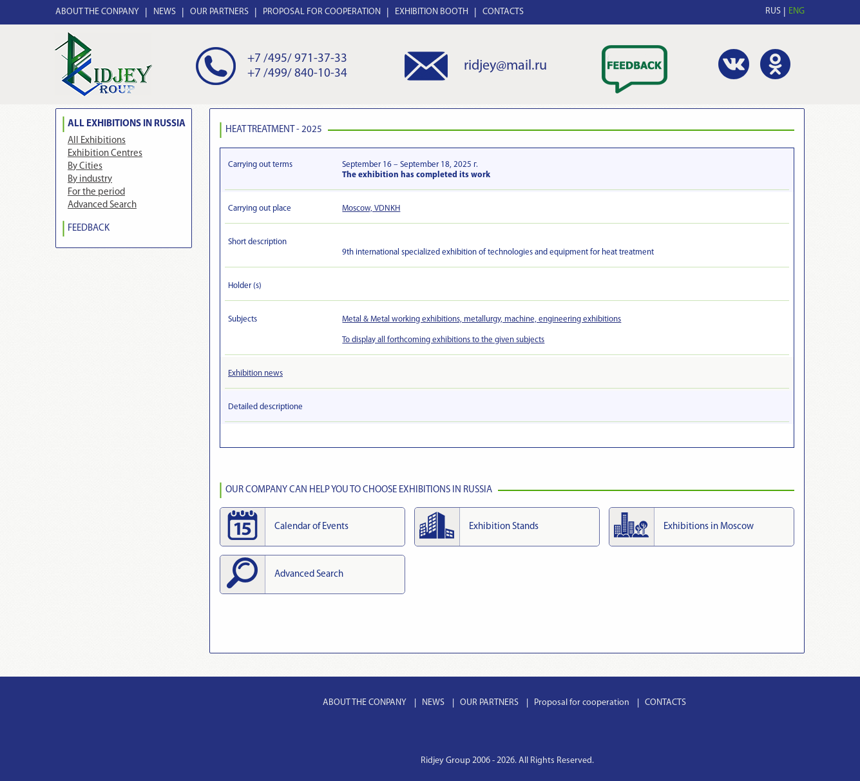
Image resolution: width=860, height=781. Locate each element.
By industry (90, 179)
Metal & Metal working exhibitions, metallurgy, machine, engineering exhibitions (481, 319)
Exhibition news (255, 373)
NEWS (164, 12)
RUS (773, 11)
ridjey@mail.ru (505, 66)
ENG (796, 11)
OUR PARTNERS (219, 12)
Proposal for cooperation (581, 703)
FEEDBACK (89, 228)
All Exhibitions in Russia (127, 124)
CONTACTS (503, 12)
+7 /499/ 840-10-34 (297, 74)
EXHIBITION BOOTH (431, 12)
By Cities (85, 166)
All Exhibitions (97, 141)
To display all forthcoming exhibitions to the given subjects (443, 340)
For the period (96, 192)
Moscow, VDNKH (371, 208)
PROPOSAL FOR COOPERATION (322, 12)
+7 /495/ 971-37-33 (297, 59)
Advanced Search (102, 205)
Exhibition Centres (105, 154)
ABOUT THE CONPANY (97, 12)
